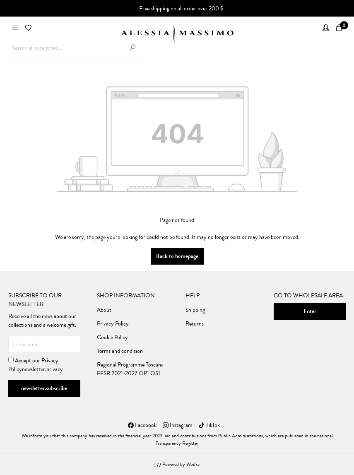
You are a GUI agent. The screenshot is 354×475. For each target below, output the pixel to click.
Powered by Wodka (177, 464)
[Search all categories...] (66, 47)
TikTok (209, 425)
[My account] (325, 28)
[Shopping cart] (339, 28)
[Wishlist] (28, 28)
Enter (309, 311)
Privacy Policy (113, 323)
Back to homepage (177, 256)
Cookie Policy (112, 337)
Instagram (178, 425)
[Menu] (15, 28)
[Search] (132, 47)
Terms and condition (120, 351)
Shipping (195, 310)
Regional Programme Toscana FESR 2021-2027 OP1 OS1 (130, 369)
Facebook (142, 425)
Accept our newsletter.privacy (35, 365)
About (104, 310)
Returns (194, 323)
